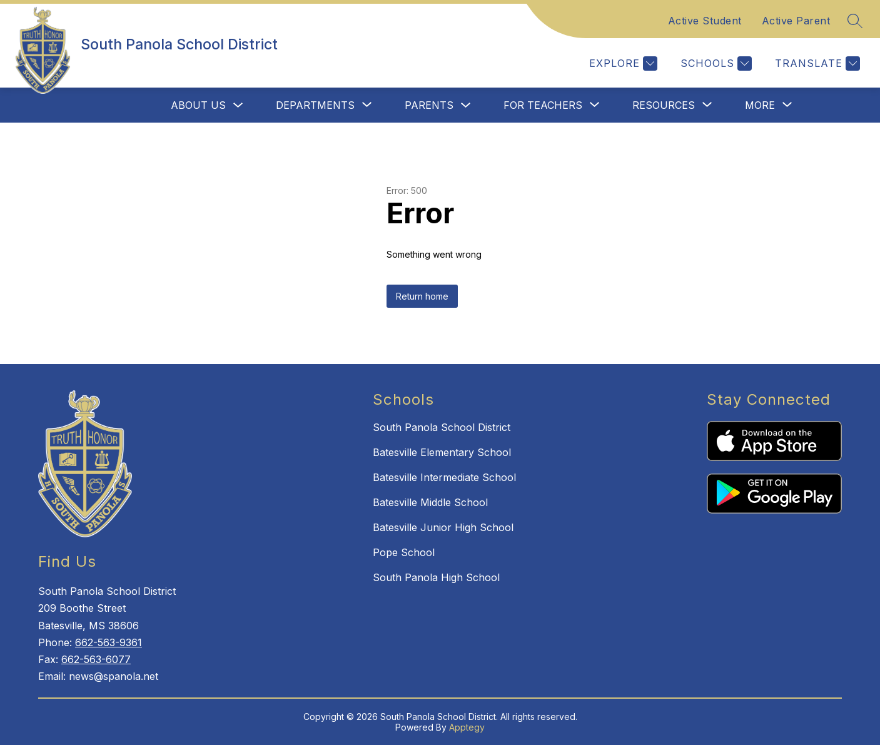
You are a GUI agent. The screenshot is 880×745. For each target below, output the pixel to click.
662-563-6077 (96, 659)
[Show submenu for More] (760, 105)
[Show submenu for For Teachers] (542, 105)
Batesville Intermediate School (444, 477)
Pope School (404, 552)
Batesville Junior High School (443, 527)
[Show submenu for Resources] (663, 105)
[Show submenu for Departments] (315, 105)
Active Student (705, 20)
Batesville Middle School (430, 502)
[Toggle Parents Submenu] (465, 105)
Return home (422, 296)
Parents (429, 105)
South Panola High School (436, 577)
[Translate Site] (816, 63)
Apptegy (467, 727)
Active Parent (796, 20)
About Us (198, 105)
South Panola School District (441, 427)
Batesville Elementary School (442, 452)
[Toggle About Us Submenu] (238, 105)
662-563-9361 (108, 642)
